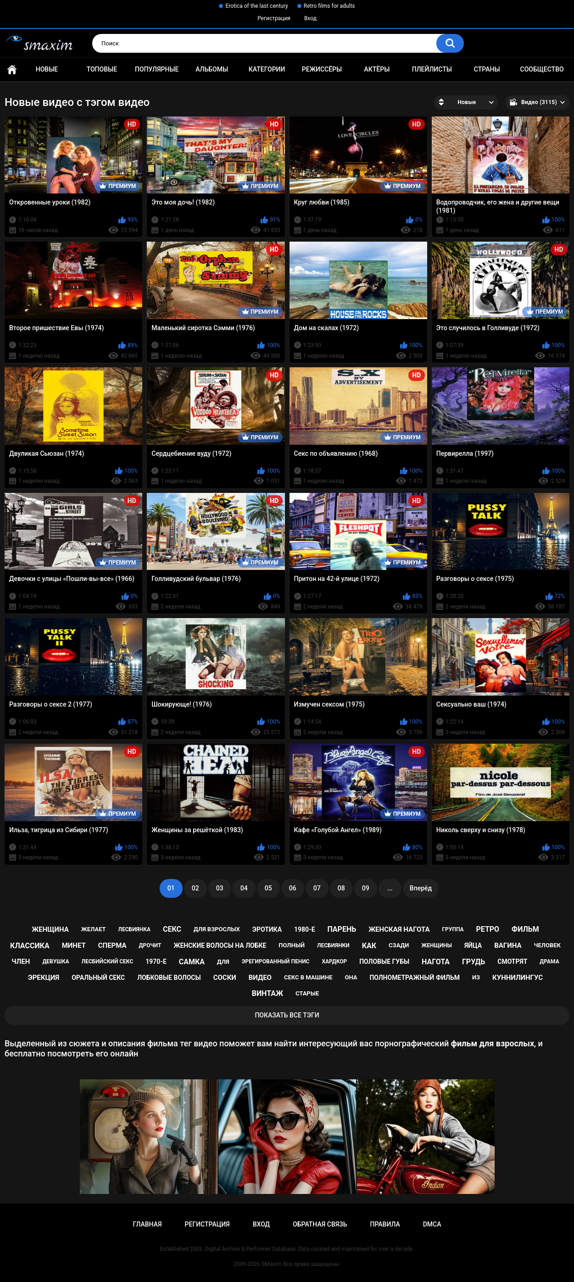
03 (219, 888)
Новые (47, 69)
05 (268, 888)
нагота (436, 961)
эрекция (43, 977)
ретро (487, 929)
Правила (385, 1224)
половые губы (384, 961)
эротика (267, 929)
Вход (310, 18)
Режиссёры (322, 69)
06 (292, 888)
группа (452, 929)
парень (342, 929)
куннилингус (517, 977)
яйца (473, 945)
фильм (525, 929)
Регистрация (273, 18)
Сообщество (542, 69)
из (476, 977)
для (223, 961)
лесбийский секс (108, 961)
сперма (112, 945)
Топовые (102, 69)
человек (547, 945)
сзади (399, 945)
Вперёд (421, 888)
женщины (436, 945)
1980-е (304, 929)
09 (365, 888)
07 (317, 888)
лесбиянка (134, 929)
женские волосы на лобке (219, 945)
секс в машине (308, 977)
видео (260, 977)
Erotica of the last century (256, 6)
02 (195, 888)
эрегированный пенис (276, 961)
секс (172, 929)
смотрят (512, 961)
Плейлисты (432, 69)
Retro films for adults (329, 6)
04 (244, 888)
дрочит (150, 945)
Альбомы (211, 69)
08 (341, 888)
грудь (473, 961)
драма (549, 961)
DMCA (432, 1224)
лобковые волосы (169, 977)
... (390, 888)
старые (307, 993)
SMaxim (272, 1264)
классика (30, 945)
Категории (267, 69)
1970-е (156, 961)
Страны (487, 69)
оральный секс (98, 977)
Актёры (377, 69)
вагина (507, 945)
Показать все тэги (287, 1015)
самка (192, 961)
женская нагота (398, 929)
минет (74, 945)
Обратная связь (320, 1224)
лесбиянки (333, 945)
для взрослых (217, 929)
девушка (55, 961)
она (351, 977)
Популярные (156, 69)
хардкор (334, 961)
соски (224, 977)
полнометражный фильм (414, 977)
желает (93, 929)
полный (292, 945)
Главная (12, 69)
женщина (50, 929)
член (20, 961)
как (369, 945)
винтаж (267, 993)
